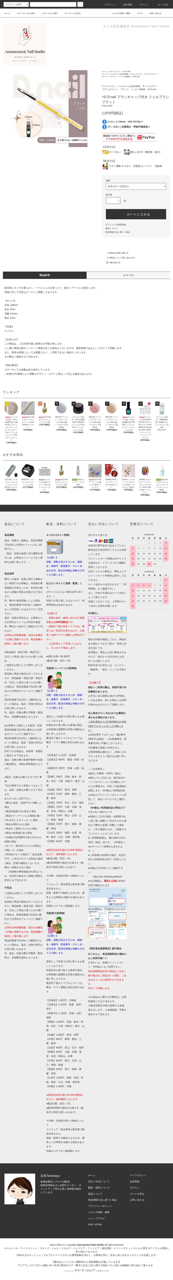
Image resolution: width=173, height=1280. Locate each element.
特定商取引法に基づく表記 (117, 232)
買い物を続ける (111, 262)
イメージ (128, 275)
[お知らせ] (125, 121)
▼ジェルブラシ (137, 74)
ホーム (7, 13)
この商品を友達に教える (115, 253)
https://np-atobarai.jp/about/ (107, 876)
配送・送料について (99, 1187)
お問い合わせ (153, 13)
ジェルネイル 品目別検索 (119, 74)
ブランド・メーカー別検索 (119, 77)
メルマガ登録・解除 (119, 13)
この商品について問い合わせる (118, 258)
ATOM (98, 1224)
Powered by (86, 1271)
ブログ (138, 13)
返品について (111, 228)
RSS (90, 1224)
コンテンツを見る (70, 13)
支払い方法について (99, 1181)
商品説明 (44, 275)
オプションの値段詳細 (115, 224)
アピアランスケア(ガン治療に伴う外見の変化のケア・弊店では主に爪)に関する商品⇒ (64, 1265)
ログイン (142, 4)
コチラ (57, 905)
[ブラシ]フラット (152, 74)
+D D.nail (126, 71)
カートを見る (137, 1193)
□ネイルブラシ (115, 71)
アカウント (108, 4)
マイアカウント (138, 1175)
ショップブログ (96, 1218)
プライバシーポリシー (100, 1206)
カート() (161, 4)
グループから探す (48, 13)
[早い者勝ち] (129, 126)
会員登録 (125, 4)
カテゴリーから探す (24, 13)
